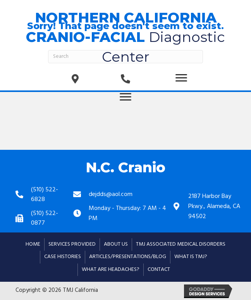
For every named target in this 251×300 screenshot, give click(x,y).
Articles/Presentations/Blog (127, 256)
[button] (181, 78)
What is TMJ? (190, 256)
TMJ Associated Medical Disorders (180, 244)
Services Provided (72, 244)
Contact (159, 269)
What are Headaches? (110, 269)
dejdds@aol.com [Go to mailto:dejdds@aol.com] (110, 194)
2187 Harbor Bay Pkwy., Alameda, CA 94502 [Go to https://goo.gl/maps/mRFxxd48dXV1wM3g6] (214, 206)
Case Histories (62, 256)
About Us (116, 244)
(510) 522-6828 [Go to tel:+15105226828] (44, 195)
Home (33, 244)
